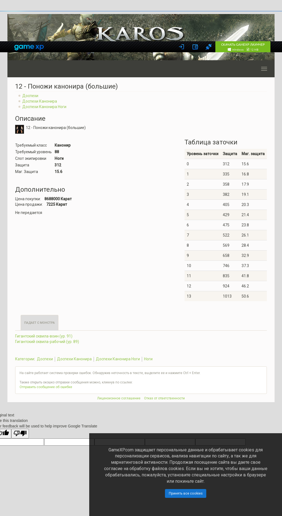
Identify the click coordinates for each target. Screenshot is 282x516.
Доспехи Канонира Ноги (44, 107)
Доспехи (30, 96)
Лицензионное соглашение (118, 398)
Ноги (148, 359)
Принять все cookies (186, 493)
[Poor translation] (20, 433)
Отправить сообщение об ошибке (46, 387)
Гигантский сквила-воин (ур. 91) (43, 336)
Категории (24, 359)
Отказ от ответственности (164, 398)
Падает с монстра (39, 323)
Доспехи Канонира (39, 101)
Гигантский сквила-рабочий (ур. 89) (47, 341)
